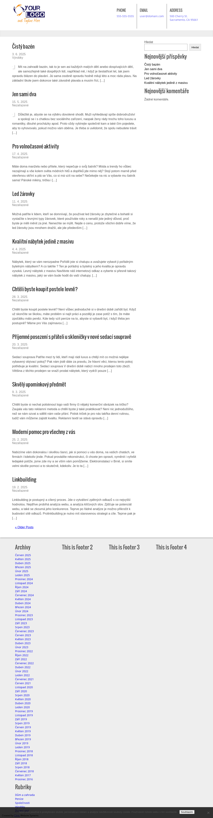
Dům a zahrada (25, 795)
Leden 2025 (22, 575)
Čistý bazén (23, 46)
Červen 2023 (23, 635)
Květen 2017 (23, 775)
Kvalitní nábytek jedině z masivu (43, 241)
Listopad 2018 (24, 755)
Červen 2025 (23, 555)
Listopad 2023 (24, 619)
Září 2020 (21, 691)
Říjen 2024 (21, 587)
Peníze (19, 799)
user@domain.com (152, 16)
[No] (208, 813)
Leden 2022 (22, 675)
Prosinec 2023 (24, 615)
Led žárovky (23, 193)
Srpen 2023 (22, 627)
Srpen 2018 (22, 767)
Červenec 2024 (24, 595)
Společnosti (22, 803)
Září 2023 (21, 623)
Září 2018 (21, 763)
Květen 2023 (23, 639)
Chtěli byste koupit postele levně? (45, 289)
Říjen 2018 (21, 759)
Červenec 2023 (24, 631)
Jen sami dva (24, 94)
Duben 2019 (23, 735)
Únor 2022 (21, 671)
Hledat (148, 42)
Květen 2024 (23, 599)
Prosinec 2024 (24, 579)
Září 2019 (21, 719)
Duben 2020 (23, 703)
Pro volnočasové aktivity (35, 146)
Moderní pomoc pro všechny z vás (43, 431)
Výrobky (17, 57)
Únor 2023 (21, 647)
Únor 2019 (21, 743)
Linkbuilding (24, 479)
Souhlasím (187, 812)
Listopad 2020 (24, 687)
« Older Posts (24, 527)
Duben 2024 (23, 603)
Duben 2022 (23, 667)
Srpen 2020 (22, 695)
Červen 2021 (23, 683)
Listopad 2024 (24, 583)
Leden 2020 (22, 707)
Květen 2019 (23, 731)
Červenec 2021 (24, 679)
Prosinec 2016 (24, 779)
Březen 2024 (23, 607)
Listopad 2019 (24, 715)
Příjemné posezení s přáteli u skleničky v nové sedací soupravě (71, 336)
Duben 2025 (23, 563)
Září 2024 (21, 591)
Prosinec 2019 (24, 711)
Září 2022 (21, 659)
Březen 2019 (23, 739)
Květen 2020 (23, 699)
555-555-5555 (125, 16)
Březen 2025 (23, 567)
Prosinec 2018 (24, 751)
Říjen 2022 (21, 655)
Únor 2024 (21, 611)
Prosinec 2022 (24, 651)
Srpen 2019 (22, 723)
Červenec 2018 (24, 771)
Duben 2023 (23, 643)
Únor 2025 (21, 571)
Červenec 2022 (24, 663)
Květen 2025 (23, 559)
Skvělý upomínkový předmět (39, 384)
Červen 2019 (23, 727)
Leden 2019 (22, 747)
